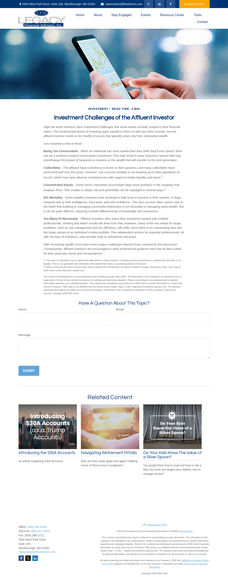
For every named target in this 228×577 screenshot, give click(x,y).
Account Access (194, 4)
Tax (69, 543)
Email (120, 309)
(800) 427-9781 (40, 531)
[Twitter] (148, 4)
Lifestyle (72, 551)
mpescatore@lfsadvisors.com (121, 4)
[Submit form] (29, 371)
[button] (80, 15)
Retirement (74, 526)
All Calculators (76, 564)
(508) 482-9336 (37, 527)
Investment (74, 530)
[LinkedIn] (159, 4)
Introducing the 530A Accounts (47, 453)
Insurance (73, 539)
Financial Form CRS (157, 524)
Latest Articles (76, 556)
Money (71, 547)
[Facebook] (170, 4)
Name (23, 309)
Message (25, 335)
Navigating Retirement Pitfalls (109, 453)
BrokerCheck (186, 531)
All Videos (73, 560)
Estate (71, 535)
